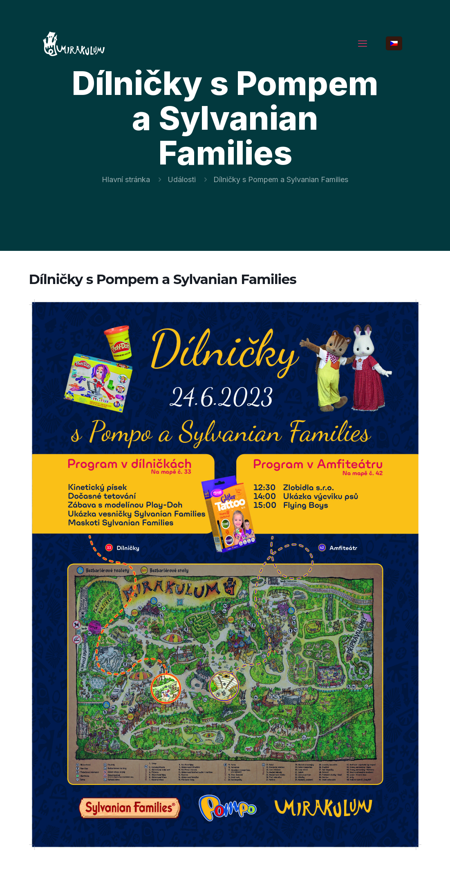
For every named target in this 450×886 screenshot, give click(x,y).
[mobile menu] (362, 43)
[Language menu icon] (394, 43)
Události (182, 179)
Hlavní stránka (126, 179)
